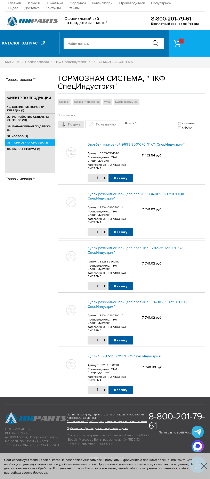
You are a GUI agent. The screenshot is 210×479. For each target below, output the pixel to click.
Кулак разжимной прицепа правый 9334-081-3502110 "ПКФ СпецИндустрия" (137, 304)
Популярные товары (95, 435)
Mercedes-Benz (90, 439)
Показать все (66, 115)
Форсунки (78, 3)
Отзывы (73, 8)
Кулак (107, 102)
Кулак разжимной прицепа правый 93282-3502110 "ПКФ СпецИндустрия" (135, 250)
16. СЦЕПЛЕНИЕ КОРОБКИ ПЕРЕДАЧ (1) (25, 108)
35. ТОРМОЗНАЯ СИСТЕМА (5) (28, 142)
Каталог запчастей (24, 43)
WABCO (143, 435)
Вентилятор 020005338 (96, 444)
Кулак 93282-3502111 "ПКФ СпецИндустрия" (125, 356)
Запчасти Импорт (124, 435)
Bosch (72, 439)
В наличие (55, 3)
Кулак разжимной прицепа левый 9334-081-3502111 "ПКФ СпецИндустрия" (136, 196)
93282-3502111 (109, 365)
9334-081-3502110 (111, 315)
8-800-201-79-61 (171, 18)
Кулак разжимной (126, 102)
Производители (132, 3)
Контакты (53, 8)
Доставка (31, 8)
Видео (13, 8)
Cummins (73, 435)
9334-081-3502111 (111, 207)
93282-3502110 (110, 261)
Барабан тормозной (87, 102)
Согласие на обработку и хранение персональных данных (107, 421)
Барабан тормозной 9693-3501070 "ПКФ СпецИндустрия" (136, 144)
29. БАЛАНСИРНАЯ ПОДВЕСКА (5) (29, 128)
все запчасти (112, 439)
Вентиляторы (102, 3)
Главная (14, 3)
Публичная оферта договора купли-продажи (97, 428)
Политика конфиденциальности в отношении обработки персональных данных (105, 416)
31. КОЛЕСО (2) (17, 136)
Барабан (64, 102)
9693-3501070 (109, 153)
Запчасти (34, 3)
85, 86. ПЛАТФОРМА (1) (23, 149)
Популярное (161, 3)
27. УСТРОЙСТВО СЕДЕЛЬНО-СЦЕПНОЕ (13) (28, 118)
